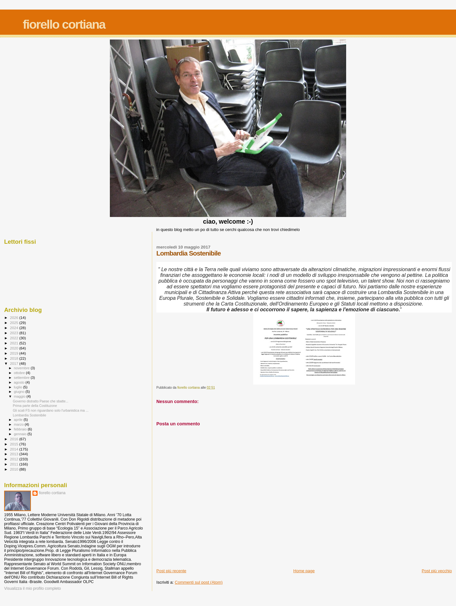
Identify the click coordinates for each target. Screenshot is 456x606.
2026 (14, 317)
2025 (14, 323)
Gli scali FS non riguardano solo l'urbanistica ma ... (51, 410)
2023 (14, 333)
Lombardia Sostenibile (29, 415)
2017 (14, 363)
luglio (18, 387)
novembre (22, 368)
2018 (14, 358)
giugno (20, 391)
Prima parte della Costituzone (35, 406)
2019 (14, 353)
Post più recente (171, 570)
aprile (19, 420)
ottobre (20, 373)
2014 (14, 449)
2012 (14, 459)
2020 (14, 348)
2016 (14, 439)
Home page (304, 570)
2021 (14, 343)
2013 (14, 454)
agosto (20, 382)
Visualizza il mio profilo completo (32, 588)
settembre (22, 377)
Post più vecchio (437, 570)
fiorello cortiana (64, 24)
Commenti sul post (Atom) (199, 582)
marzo (19, 424)
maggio (20, 396)
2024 (14, 328)
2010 (14, 469)
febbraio (21, 429)
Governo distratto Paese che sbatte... (40, 401)
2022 (14, 338)
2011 (14, 464)
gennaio (21, 434)
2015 (14, 444)
